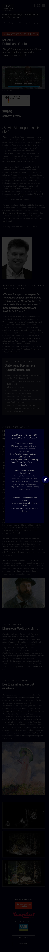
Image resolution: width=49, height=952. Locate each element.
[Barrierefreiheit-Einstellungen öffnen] (45, 479)
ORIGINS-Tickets (17, 508)
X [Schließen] (41, 431)
